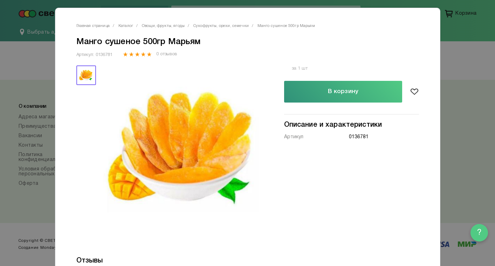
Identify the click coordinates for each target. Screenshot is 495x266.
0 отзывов (166, 54)
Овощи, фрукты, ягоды (163, 26)
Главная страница (93, 26)
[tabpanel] (182, 148)
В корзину (343, 91)
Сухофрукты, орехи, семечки (221, 26)
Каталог (125, 26)
